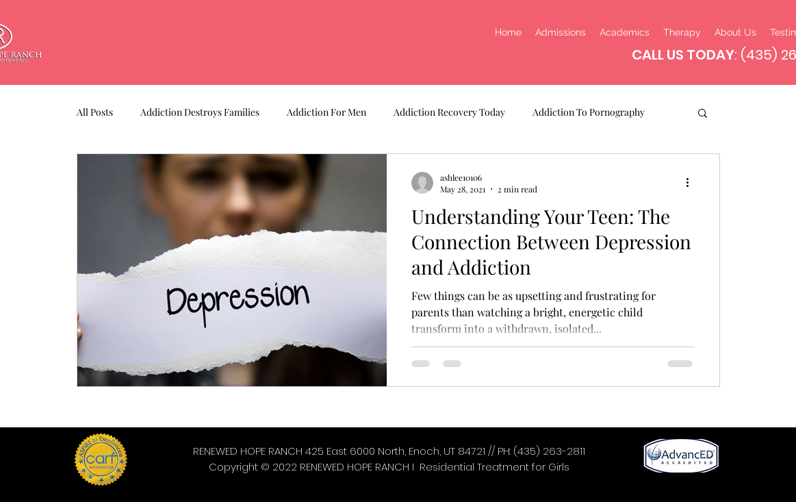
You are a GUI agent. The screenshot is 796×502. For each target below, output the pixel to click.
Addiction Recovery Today (449, 111)
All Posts (95, 111)
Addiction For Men (326, 111)
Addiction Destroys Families (199, 111)
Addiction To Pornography (588, 111)
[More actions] (692, 183)
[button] (702, 114)
